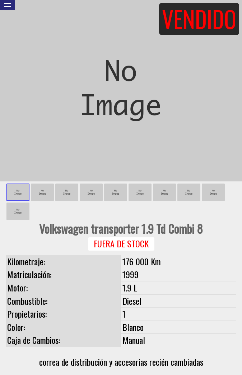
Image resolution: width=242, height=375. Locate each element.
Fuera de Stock (121, 243)
